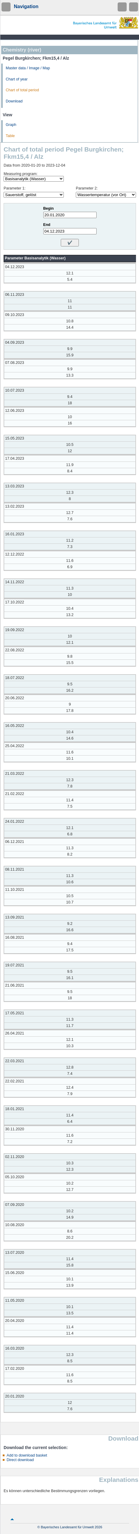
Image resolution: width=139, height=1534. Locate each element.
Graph (11, 125)
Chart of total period (22, 90)
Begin (48, 208)
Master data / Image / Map (28, 68)
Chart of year (17, 79)
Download (14, 101)
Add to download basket (27, 1455)
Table (10, 136)
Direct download (20, 1460)
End (47, 225)
